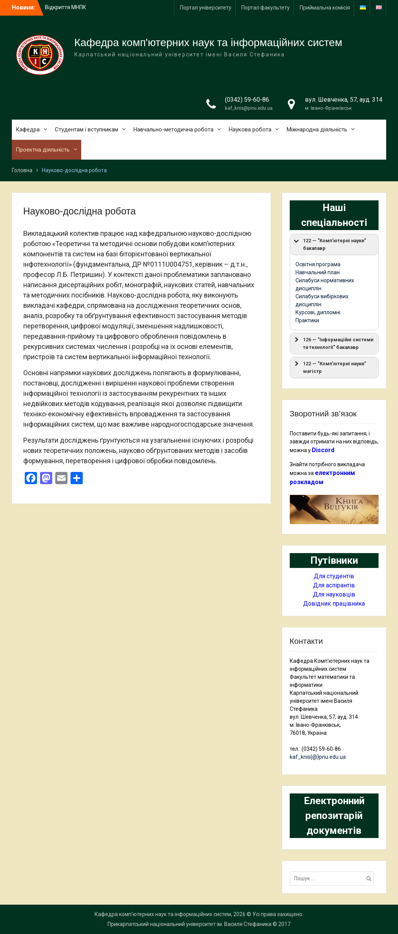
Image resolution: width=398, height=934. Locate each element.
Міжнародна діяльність (317, 129)
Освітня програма (317, 264)
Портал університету (205, 8)
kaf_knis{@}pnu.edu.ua (318, 757)
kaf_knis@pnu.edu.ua (249, 108)
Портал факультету (265, 8)
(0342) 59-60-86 (247, 99)
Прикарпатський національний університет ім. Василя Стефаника (189, 924)
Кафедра (28, 129)
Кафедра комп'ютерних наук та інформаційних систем (208, 42)
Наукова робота (250, 129)
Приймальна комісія (325, 8)
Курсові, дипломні (317, 312)
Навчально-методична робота (173, 129)
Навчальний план (317, 272)
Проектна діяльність (43, 149)
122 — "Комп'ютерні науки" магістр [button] (329, 367)
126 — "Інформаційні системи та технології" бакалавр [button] (333, 343)
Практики (307, 320)
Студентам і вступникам (86, 129)
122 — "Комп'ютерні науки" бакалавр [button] (329, 244)
